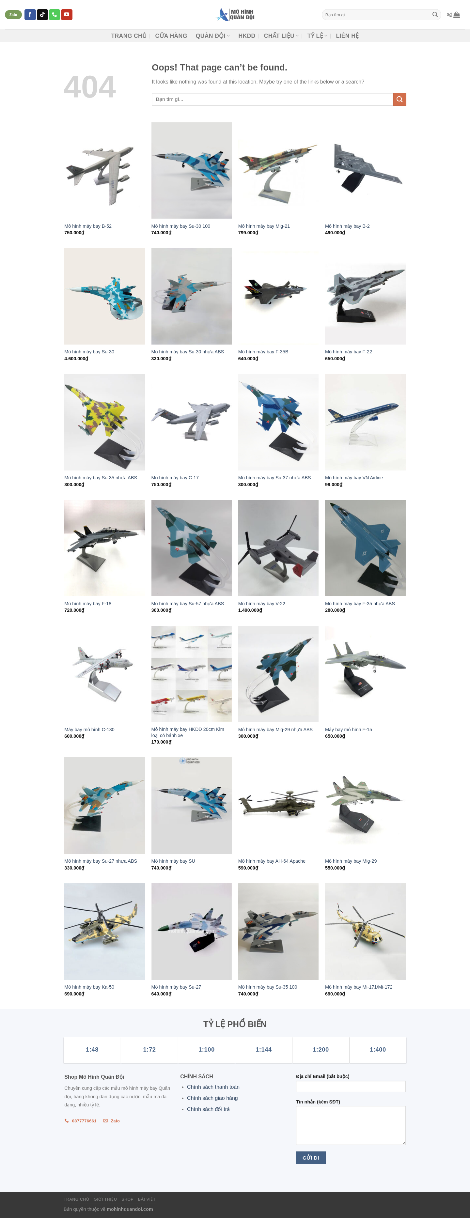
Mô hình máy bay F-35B (263, 351)
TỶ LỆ (317, 36)
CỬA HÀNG (171, 36)
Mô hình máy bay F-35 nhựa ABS (360, 603)
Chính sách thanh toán (213, 1087)
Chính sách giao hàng (212, 1098)
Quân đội (213, 36)
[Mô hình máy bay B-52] (104, 170)
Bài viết (147, 1199)
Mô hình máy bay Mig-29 (351, 861)
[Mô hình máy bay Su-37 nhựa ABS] (278, 422)
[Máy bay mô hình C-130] (104, 674)
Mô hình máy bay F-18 (87, 603)
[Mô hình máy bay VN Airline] (365, 422)
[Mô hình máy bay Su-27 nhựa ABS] (104, 805)
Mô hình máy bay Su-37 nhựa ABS (274, 477)
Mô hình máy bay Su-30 (89, 351)
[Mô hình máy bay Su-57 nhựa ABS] (191, 548)
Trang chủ (129, 36)
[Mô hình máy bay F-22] (365, 296)
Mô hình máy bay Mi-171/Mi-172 (358, 987)
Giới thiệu (105, 1199)
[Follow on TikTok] (42, 14)
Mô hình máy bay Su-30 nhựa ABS (187, 351)
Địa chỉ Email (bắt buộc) (350, 1085)
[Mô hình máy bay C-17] (191, 422)
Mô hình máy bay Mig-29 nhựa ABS (275, 729)
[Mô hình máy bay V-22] (278, 548)
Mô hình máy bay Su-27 (176, 987)
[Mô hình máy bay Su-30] (104, 296)
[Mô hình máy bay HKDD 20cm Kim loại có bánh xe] (191, 674)
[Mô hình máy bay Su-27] (191, 931)
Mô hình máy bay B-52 (88, 226)
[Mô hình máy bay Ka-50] (104, 931)
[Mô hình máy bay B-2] (365, 170)
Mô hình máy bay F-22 (348, 351)
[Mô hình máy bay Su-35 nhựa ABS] (104, 422)
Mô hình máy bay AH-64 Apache (272, 861)
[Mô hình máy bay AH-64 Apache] (278, 805)
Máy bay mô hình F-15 (348, 729)
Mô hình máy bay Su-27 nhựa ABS (100, 861)
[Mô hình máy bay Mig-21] (278, 170)
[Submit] (435, 14)
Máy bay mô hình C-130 (89, 729)
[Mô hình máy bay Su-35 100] (278, 931)
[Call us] (54, 14)
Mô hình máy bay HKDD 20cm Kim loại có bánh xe (187, 732)
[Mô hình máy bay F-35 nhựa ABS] (365, 548)
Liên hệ (347, 36)
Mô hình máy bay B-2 (347, 226)
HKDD (246, 36)
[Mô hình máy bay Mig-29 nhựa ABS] (278, 674)
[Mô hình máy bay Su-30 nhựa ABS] (191, 296)
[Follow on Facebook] (30, 14)
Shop (127, 1199)
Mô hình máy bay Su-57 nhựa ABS (187, 603)
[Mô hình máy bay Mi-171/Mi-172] (365, 931)
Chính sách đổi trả (208, 1109)
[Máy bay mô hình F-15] (365, 674)
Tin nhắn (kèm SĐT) (350, 1124)
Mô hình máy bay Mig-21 (264, 226)
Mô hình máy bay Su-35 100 (267, 987)
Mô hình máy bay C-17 (175, 477)
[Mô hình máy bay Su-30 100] (191, 170)
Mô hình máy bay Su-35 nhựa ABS (100, 477)
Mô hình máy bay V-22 (261, 603)
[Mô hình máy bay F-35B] (278, 296)
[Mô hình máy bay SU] (191, 805)
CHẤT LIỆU (281, 36)
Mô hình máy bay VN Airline (354, 477)
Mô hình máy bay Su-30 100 (181, 226)
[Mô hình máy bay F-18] (104, 548)
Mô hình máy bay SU (173, 861)
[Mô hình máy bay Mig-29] (365, 805)
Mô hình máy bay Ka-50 (89, 987)
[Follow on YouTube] (66, 14)
